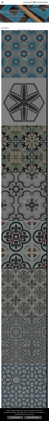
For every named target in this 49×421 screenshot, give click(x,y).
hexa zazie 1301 (24, 30)
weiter (24, 58)
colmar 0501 (24, 149)
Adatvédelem (33, 417)
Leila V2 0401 (24, 245)
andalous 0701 (24, 388)
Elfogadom (15, 417)
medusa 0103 (24, 197)
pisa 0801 (24, 292)
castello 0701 (24, 54)
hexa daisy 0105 (24, 101)
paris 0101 (24, 340)
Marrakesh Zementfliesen (34, 2)
